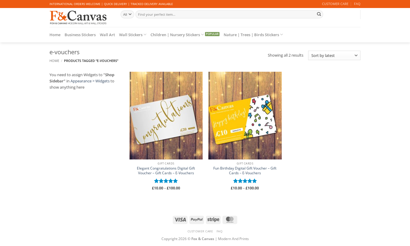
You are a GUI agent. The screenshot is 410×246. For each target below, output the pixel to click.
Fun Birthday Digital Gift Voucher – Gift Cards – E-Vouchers (244, 170)
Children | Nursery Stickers (177, 34)
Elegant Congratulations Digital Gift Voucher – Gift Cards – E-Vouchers (166, 170)
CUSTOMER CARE (335, 4)
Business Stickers (80, 34)
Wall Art (107, 34)
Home (54, 34)
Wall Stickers (132, 34)
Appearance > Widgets (90, 81)
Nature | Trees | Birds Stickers (253, 34)
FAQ (357, 4)
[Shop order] (334, 55)
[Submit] (319, 14)
